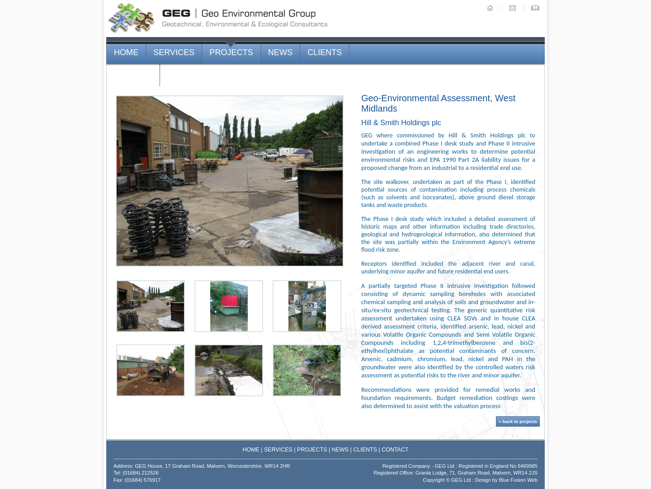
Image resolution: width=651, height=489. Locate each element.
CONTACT (132, 75)
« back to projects (518, 421)
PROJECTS (231, 52)
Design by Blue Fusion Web (506, 480)
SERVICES (173, 52)
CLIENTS (324, 52)
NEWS (280, 52)
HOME (126, 52)
